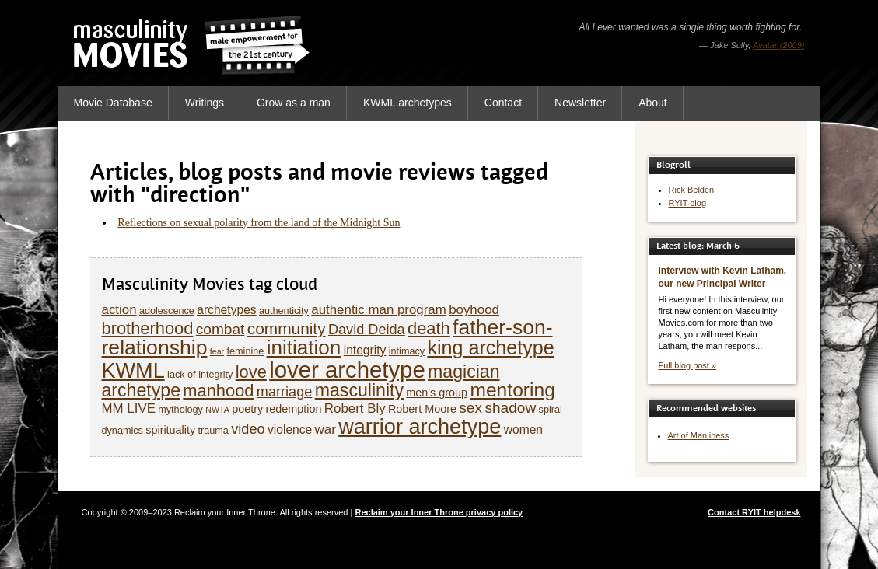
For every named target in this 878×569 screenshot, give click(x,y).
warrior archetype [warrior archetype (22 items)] (419, 426)
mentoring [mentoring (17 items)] (512, 389)
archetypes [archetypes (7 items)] (226, 309)
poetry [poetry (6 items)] (247, 409)
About (652, 102)
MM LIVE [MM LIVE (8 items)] (129, 408)
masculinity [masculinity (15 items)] (359, 390)
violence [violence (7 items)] (290, 429)
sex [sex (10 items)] (470, 408)
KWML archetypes (407, 102)
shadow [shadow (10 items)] (510, 408)
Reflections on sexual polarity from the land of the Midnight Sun (258, 223)
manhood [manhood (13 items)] (218, 390)
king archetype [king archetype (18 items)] (490, 347)
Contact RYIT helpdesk (754, 512)
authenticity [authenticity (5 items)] (284, 310)
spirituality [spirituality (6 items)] (170, 430)
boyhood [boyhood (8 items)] (474, 309)
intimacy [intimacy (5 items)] (407, 351)
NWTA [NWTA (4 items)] (217, 409)
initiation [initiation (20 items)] (304, 347)
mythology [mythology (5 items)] (180, 409)
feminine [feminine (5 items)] (245, 351)
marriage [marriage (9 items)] (285, 392)
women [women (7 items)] (523, 429)
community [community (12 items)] (286, 328)
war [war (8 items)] (325, 429)
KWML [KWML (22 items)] (133, 370)
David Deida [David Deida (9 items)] (366, 329)
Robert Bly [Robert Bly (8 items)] (355, 408)
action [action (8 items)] (119, 309)
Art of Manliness (698, 435)
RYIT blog (688, 203)
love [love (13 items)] (251, 372)
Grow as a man (294, 102)
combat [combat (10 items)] (220, 329)
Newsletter (580, 102)
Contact (503, 102)
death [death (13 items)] (429, 328)
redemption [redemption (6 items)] (293, 409)
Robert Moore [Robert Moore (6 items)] (422, 409)
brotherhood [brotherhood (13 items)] (148, 328)
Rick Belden (692, 189)
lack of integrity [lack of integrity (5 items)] (200, 374)
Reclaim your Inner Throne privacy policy (439, 512)
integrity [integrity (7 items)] (365, 350)
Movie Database (113, 102)
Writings (204, 102)
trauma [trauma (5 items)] (213, 430)
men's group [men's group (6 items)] (436, 392)
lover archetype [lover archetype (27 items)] (347, 369)
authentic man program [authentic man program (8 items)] (378, 309)
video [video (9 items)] (247, 429)
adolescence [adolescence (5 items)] (166, 310)
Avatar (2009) (778, 45)
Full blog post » (688, 365)
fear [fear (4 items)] (217, 351)
